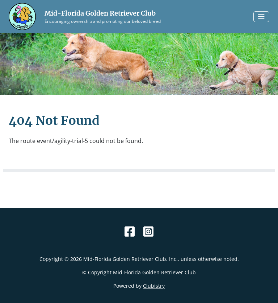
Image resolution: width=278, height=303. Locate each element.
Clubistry (154, 285)
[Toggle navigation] (261, 16)
